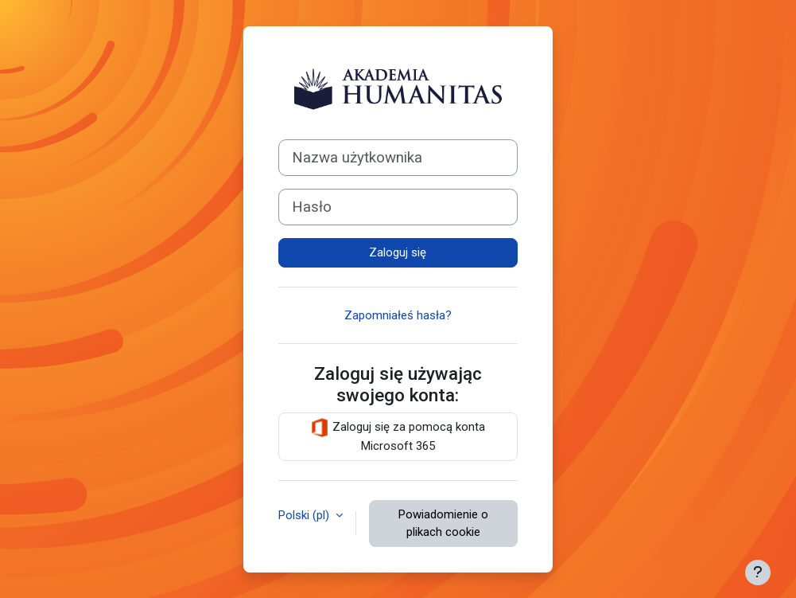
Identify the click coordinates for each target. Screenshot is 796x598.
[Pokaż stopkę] (758, 572)
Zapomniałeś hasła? (398, 315)
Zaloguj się (397, 252)
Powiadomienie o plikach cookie (443, 523)
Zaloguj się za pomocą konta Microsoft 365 (397, 435)
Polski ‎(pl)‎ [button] (305, 515)
